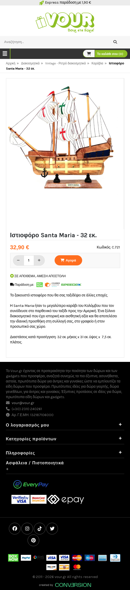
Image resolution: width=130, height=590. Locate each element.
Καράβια (97, 63)
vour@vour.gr (23, 403)
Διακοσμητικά (30, 63)
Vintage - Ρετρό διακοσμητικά (65, 63)
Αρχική (10, 63)
